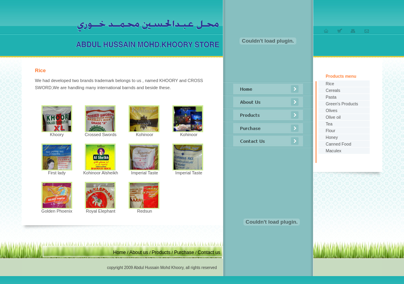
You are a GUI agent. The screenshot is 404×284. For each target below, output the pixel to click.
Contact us (209, 252)
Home (119, 252)
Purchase (184, 252)
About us (138, 252)
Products (161, 252)
